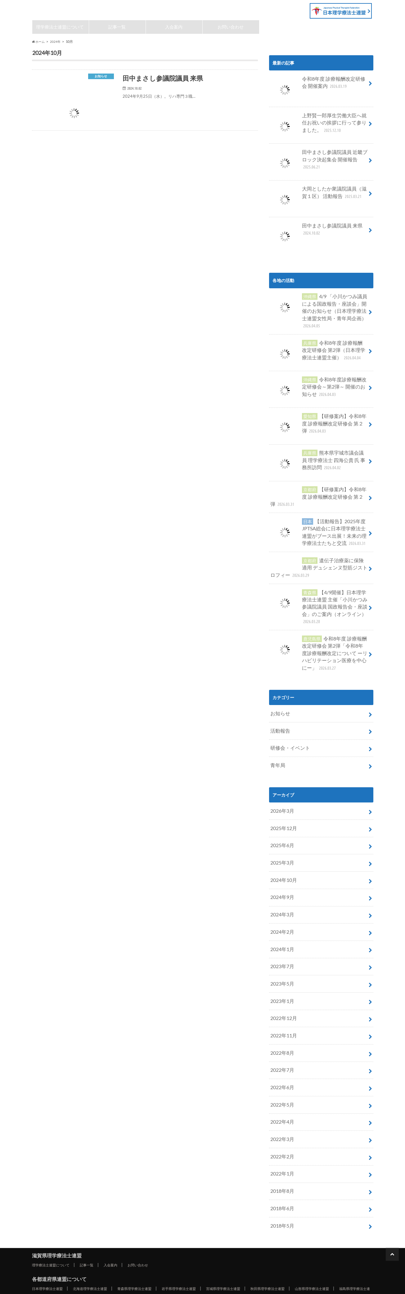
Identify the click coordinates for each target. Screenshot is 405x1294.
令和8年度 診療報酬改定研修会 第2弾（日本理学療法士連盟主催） (318, 341)
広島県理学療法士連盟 (86, 1253)
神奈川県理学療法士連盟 (84, 1231)
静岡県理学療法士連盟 (153, 1239)
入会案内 (174, 28)
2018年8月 (280, 1122)
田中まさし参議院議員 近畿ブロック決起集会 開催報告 (318, 159)
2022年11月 (282, 979)
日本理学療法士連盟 (50, 1216)
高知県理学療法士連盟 (339, 1253)
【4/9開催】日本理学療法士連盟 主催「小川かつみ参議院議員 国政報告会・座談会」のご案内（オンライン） (319, 583)
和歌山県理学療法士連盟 (220, 1246)
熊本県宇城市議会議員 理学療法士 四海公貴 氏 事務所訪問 (318, 450)
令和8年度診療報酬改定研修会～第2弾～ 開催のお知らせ (318, 377)
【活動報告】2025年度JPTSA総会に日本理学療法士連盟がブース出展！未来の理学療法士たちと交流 (318, 517)
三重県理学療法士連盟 (254, 1239)
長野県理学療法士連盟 (52, 1239)
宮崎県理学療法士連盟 (305, 1261)
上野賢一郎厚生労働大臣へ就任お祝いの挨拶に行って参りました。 (318, 125)
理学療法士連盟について (60, 28)
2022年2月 (280, 1090)
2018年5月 (280, 1154)
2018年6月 (280, 1138)
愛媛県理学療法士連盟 (289, 1253)
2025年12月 (282, 787)
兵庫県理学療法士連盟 (117, 1246)
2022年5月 (280, 1042)
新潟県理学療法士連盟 (137, 1231)
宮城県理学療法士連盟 (250, 1216)
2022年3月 (280, 1074)
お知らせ (279, 679)
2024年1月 (280, 899)
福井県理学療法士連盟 (289, 1231)
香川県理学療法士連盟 (238, 1253)
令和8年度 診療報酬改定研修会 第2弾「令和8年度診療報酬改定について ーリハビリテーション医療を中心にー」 (317, 621)
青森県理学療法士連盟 (149, 1216)
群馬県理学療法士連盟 (218, 1224)
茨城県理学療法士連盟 (117, 1224)
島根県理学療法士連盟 (323, 1246)
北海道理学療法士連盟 (99, 1216)
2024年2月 (280, 883)
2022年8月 (280, 995)
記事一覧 (117, 28)
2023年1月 (280, 947)
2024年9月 (280, 851)
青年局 (276, 727)
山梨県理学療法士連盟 (339, 1231)
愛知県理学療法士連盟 (204, 1239)
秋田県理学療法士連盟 (301, 1216)
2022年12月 (282, 963)
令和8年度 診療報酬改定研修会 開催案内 (318, 86)
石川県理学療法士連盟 (238, 1231)
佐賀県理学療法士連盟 (103, 1261)
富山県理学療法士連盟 (188, 1231)
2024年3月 (280, 867)
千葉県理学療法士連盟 (319, 1224)
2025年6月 (280, 803)
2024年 (56, 43)
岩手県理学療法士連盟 (200, 1216)
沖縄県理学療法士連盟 (70, 1268)
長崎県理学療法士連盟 (153, 1261)
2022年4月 (280, 1059)
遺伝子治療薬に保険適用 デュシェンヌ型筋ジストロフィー (318, 549)
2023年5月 (280, 931)
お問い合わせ (231, 28)
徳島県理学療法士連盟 (188, 1253)
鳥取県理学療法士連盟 (273, 1246)
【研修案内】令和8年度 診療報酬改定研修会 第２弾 (317, 414)
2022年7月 (280, 1011)
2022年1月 (280, 1106)
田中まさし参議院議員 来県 (312, 231)
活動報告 (279, 695)
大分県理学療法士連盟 (254, 1261)
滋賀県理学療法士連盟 (72, 8)
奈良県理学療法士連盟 (167, 1246)
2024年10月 (282, 835)
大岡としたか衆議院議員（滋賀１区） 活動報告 (318, 195)
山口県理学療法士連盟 (137, 1253)
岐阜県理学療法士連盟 (103, 1239)
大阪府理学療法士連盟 (66, 1246)
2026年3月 (280, 772)
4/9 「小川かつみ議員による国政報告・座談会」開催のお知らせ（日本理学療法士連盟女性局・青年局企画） (318, 307)
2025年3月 (280, 819)
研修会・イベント (287, 711)
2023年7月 (280, 915)
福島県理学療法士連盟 (66, 1224)
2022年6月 (280, 1027)
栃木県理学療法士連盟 (167, 1224)
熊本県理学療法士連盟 (204, 1261)
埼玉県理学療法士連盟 (269, 1224)
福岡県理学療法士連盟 (52, 1261)
